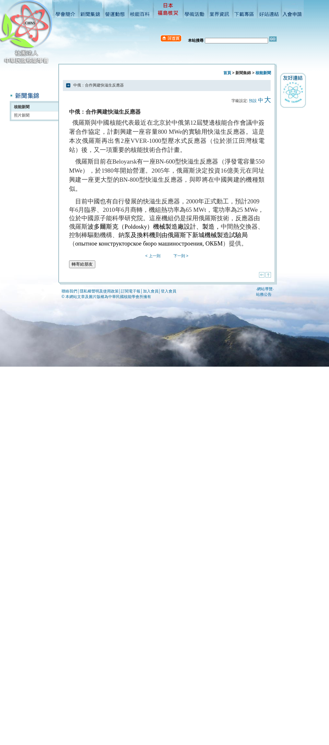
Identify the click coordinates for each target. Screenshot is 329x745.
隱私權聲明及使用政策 (99, 291)
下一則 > (180, 256)
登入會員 (168, 291)
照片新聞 (21, 115)
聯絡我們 (69, 291)
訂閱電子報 (130, 291)
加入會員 (151, 291)
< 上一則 (152, 256)
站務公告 (264, 294)
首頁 (227, 73)
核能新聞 (21, 107)
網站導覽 (265, 289)
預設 (253, 100)
